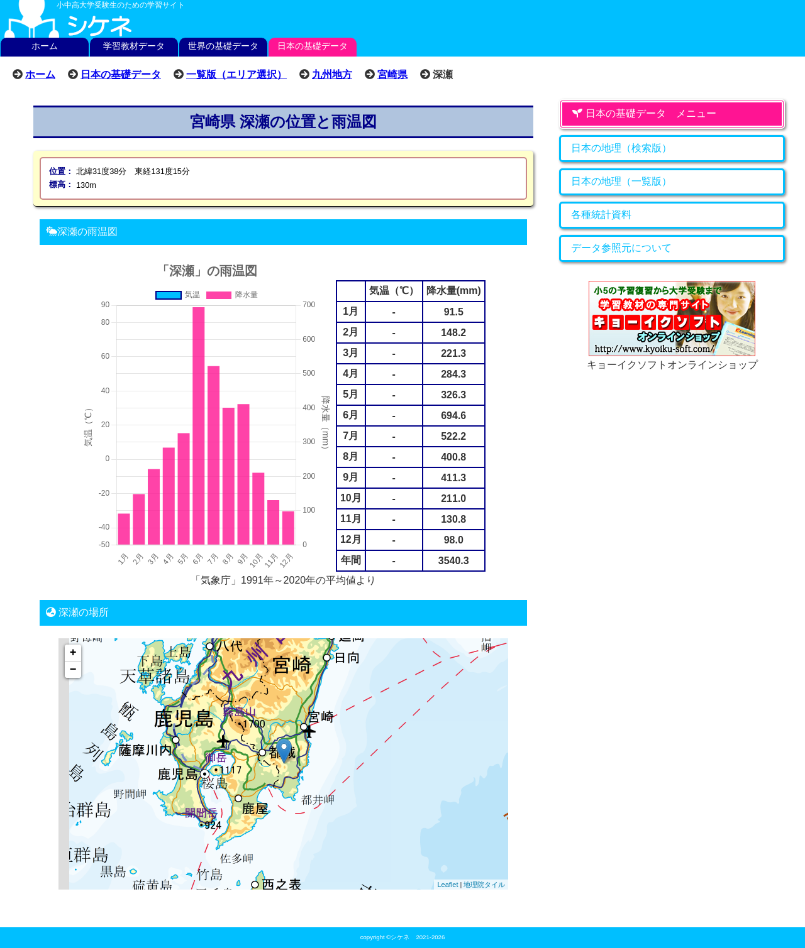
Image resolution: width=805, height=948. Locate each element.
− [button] (73, 669)
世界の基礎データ (223, 46)
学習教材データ (134, 46)
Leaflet (447, 884)
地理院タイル (484, 884)
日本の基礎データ (312, 46)
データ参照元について (621, 247)
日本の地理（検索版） (621, 148)
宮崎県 (392, 74)
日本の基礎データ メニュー (644, 113)
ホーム (44, 46)
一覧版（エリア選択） (236, 74)
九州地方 (332, 74)
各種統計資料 (601, 214)
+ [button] (73, 652)
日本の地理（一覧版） (621, 181)
